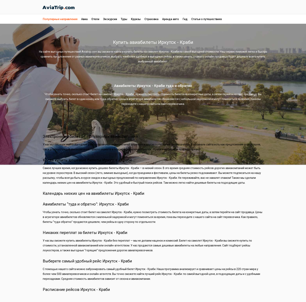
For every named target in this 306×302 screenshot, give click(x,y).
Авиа (84, 19)
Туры (124, 19)
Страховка (151, 19)
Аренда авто (170, 19)
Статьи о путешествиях (206, 19)
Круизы (136, 19)
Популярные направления (60, 19)
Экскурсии (110, 19)
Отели (95, 19)
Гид (185, 19)
